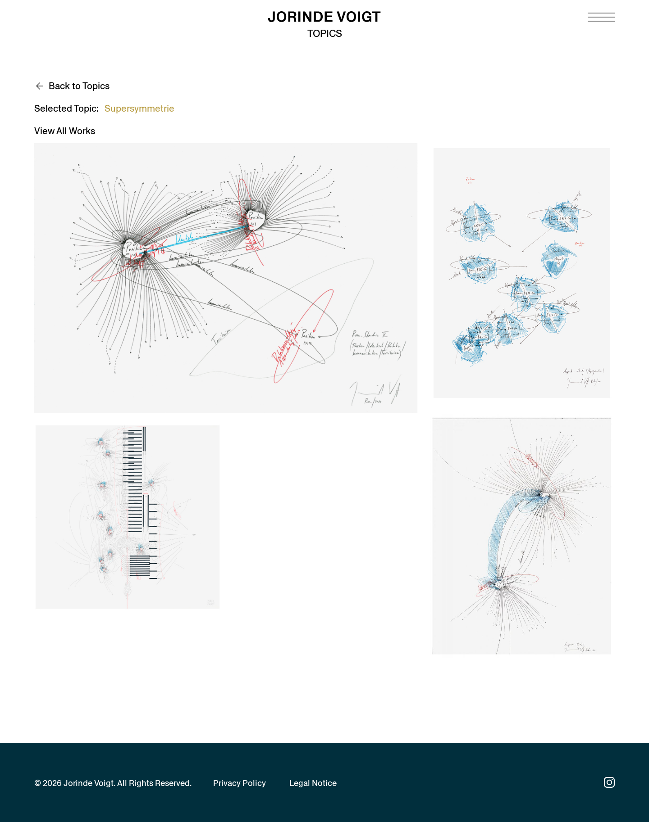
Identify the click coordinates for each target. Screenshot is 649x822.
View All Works (64, 131)
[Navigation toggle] (601, 17)
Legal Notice (313, 783)
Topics (324, 34)
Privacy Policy (239, 783)
